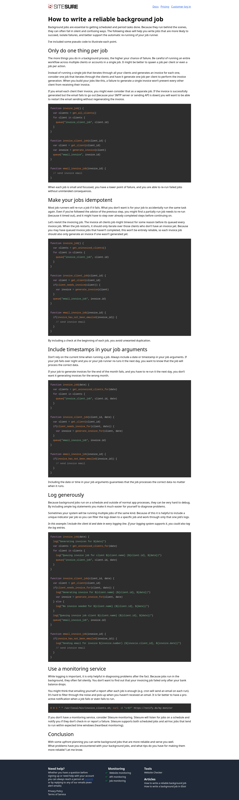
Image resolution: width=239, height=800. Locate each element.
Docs (155, 6)
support (89, 779)
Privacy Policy (55, 791)
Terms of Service (57, 794)
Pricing (165, 6)
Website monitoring (120, 772)
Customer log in (181, 6)
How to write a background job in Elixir (165, 786)
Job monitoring (117, 780)
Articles (149, 779)
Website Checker (153, 772)
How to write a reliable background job (165, 783)
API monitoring (117, 776)
